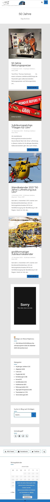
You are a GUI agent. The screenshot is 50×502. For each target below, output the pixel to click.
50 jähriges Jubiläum (29, 68)
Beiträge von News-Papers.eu (24, 339)
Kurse (17, 379)
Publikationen (20, 384)
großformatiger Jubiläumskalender (22, 252)
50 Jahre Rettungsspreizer (21, 64)
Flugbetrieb (19, 374)
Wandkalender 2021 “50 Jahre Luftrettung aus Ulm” (24, 189)
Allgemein (14, 197)
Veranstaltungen (20, 395)
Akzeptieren (27, 497)
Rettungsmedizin (21, 387)
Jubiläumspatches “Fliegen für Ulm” (21, 126)
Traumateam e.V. (20, 392)
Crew (17, 372)
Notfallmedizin (20, 382)
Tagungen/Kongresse (22, 389)
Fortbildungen (20, 377)
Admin (19, 54)
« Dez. (13, 492)
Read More (33, 88)
